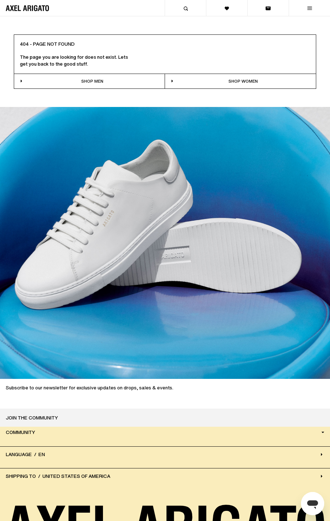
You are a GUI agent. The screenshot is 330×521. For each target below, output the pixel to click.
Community (166, 432)
